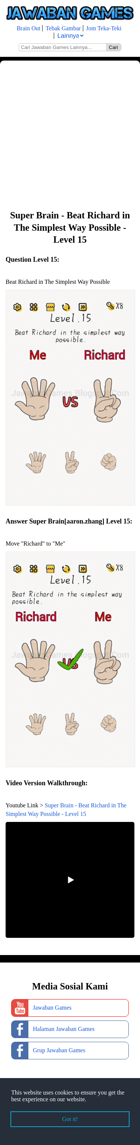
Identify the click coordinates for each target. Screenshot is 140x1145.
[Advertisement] (70, 134)
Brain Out (29, 28)
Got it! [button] (70, 1119)
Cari (113, 47)
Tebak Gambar (63, 28)
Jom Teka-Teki (104, 28)
